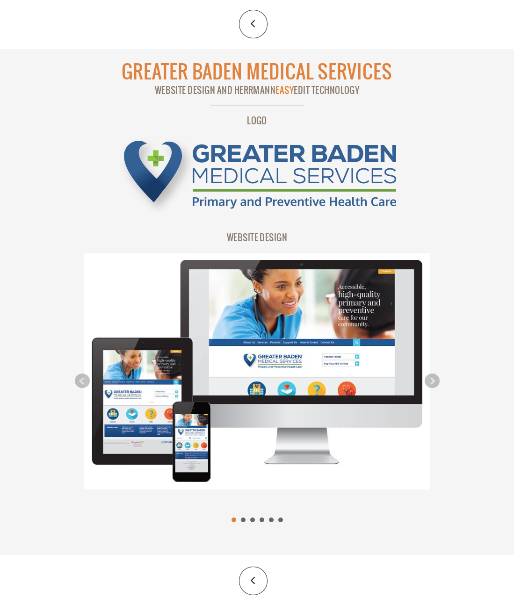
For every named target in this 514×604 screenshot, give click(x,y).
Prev (82, 381)
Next (432, 381)
